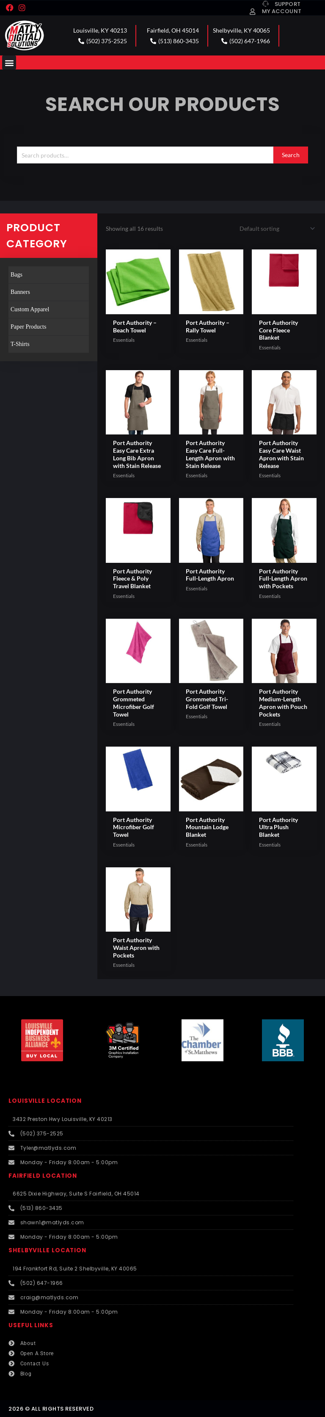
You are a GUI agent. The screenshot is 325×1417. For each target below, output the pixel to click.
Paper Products (28, 327)
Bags (16, 274)
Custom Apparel (30, 309)
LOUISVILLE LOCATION (45, 1101)
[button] (9, 62)
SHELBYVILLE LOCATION (47, 1250)
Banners (20, 292)
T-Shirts (20, 344)
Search (291, 154)
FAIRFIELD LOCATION (42, 1176)
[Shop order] (276, 228)
